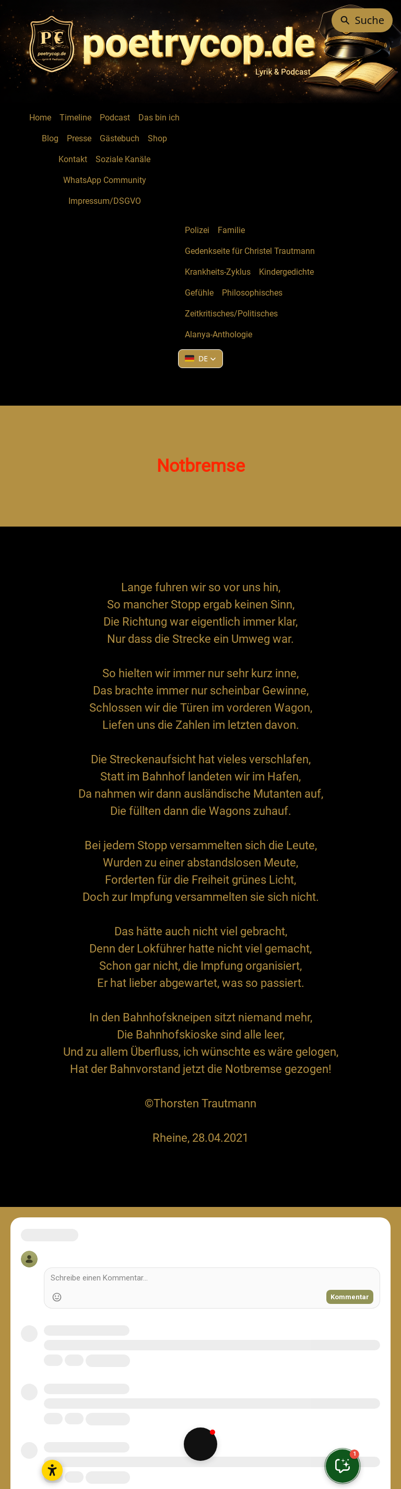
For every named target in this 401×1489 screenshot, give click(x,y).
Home (40, 118)
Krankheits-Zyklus (218, 272)
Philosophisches (252, 293)
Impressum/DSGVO (104, 201)
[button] (200, 358)
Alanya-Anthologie (218, 334)
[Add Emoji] (57, 1297)
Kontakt (72, 159)
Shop (157, 138)
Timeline (75, 118)
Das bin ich (159, 118)
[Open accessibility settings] (52, 1470)
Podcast (115, 118)
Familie (231, 230)
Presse (79, 138)
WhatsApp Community (104, 180)
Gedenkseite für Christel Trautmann (250, 251)
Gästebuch (119, 138)
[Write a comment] (212, 1279)
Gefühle (199, 293)
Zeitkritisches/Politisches (231, 314)
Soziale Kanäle (123, 159)
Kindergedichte (286, 272)
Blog (50, 138)
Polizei (197, 230)
